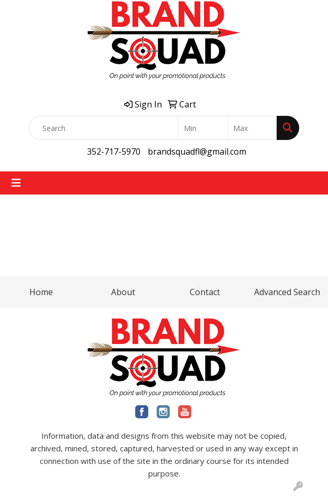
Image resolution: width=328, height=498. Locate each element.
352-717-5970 (113, 151)
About (123, 292)
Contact (205, 292)
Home (41, 292)
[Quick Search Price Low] (203, 128)
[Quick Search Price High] (252, 128)
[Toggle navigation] (16, 183)
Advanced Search (287, 292)
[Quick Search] (104, 128)
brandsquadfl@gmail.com (197, 151)
